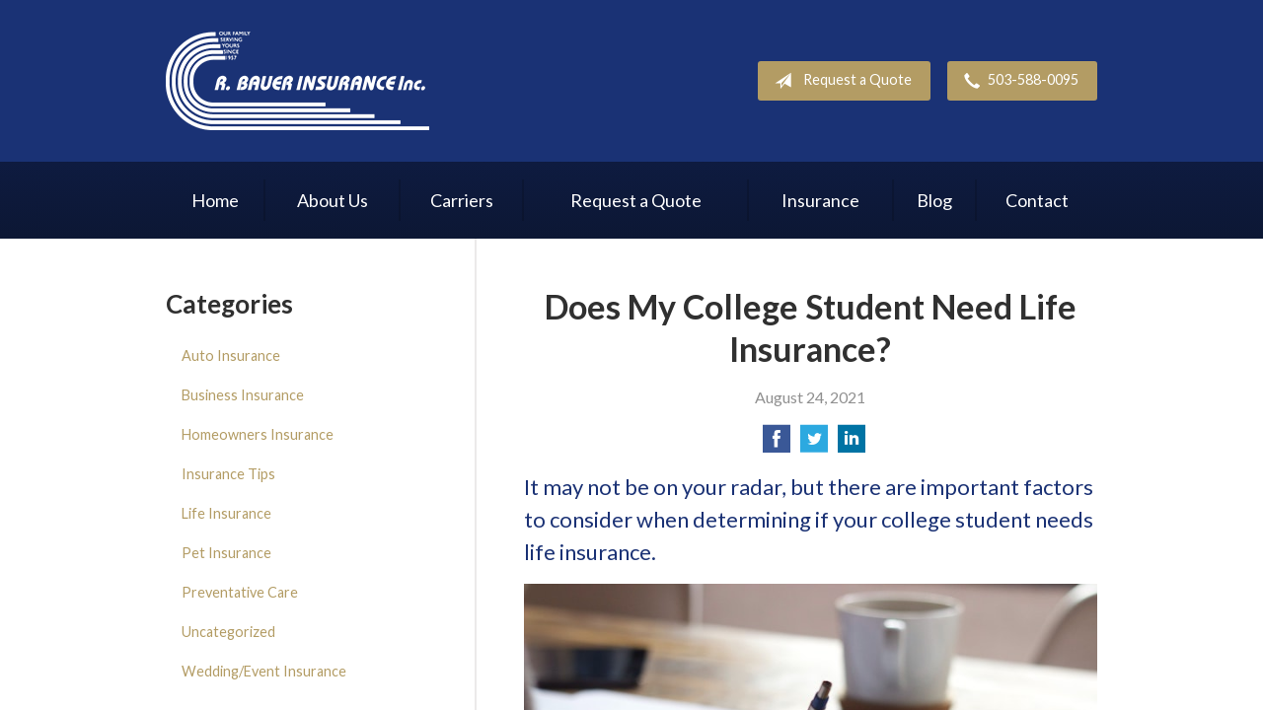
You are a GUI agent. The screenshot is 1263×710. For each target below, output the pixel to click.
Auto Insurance (231, 355)
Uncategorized (228, 631)
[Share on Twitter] (814, 444)
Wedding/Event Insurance (264, 671)
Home (215, 200)
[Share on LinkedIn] (851, 444)
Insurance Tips (228, 473)
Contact (1037, 200)
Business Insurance (243, 395)
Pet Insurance (226, 552)
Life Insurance (226, 513)
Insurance (820, 200)
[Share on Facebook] (776, 444)
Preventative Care (240, 592)
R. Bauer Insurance (297, 81)
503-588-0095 (1017, 81)
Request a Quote (839, 81)
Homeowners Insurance (258, 434)
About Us (332, 200)
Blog (934, 200)
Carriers (461, 200)
